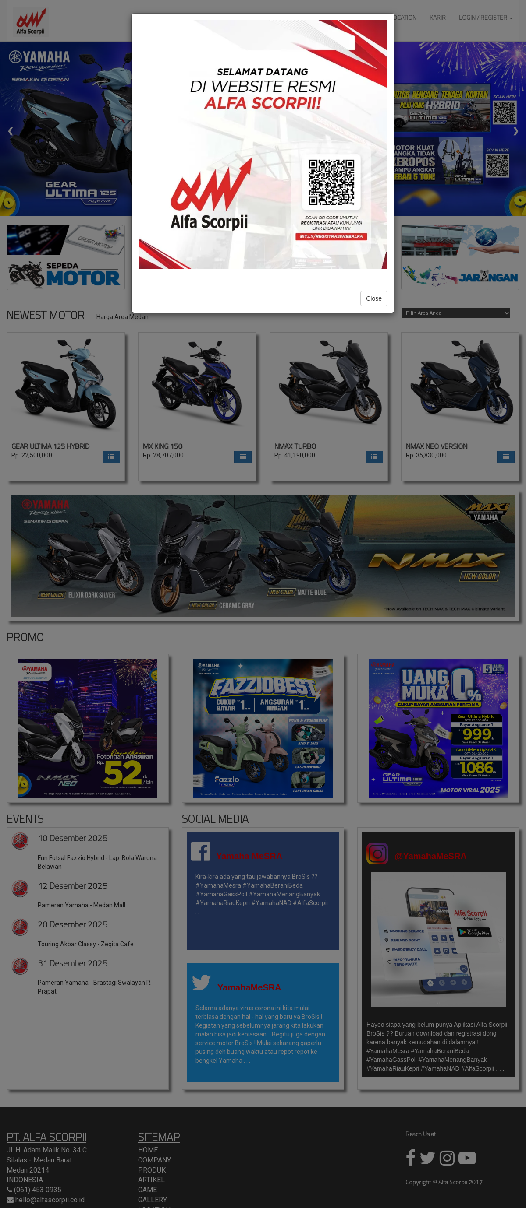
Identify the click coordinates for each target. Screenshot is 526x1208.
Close (374, 298)
